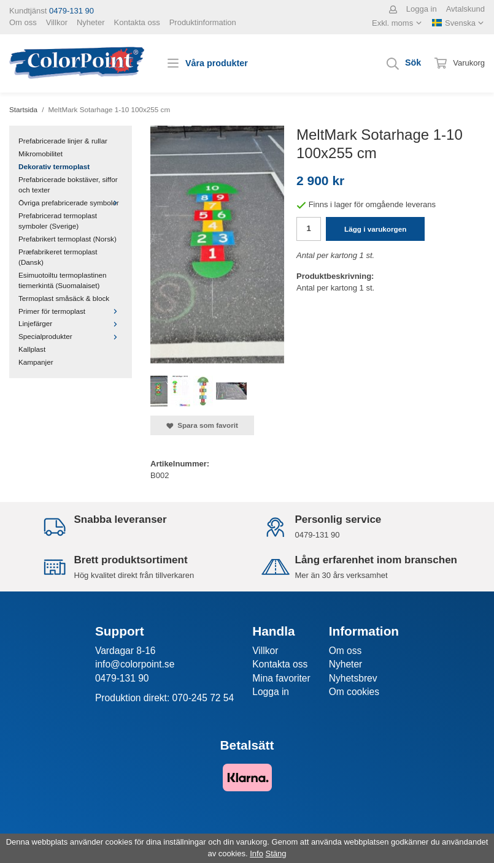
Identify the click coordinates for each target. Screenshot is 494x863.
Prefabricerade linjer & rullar (62, 141)
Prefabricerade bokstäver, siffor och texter (68, 184)
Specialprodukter (70, 336)
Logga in (421, 8)
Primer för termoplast (70, 311)
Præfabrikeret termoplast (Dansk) (58, 257)
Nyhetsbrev (353, 678)
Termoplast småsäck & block (63, 298)
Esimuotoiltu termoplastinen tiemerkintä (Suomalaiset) (62, 280)
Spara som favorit (202, 425)
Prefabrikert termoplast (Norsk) (67, 239)
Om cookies (354, 691)
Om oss (23, 22)
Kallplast (31, 349)
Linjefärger (70, 323)
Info (256, 853)
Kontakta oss (137, 22)
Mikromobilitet (40, 154)
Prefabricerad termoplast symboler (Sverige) (57, 220)
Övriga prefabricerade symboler (70, 203)
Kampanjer (35, 362)
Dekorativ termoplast (54, 166)
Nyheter (91, 22)
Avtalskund (465, 8)
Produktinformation (202, 22)
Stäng (276, 853)
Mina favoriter (281, 678)
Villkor (57, 22)
